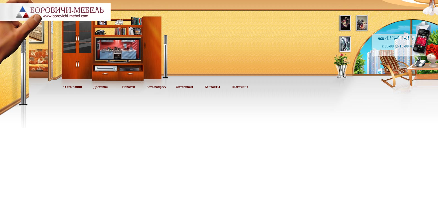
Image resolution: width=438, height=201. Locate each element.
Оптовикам (184, 87)
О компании (72, 87)
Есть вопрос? (156, 87)
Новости (128, 87)
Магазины (240, 87)
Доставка (101, 87)
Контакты (212, 87)
